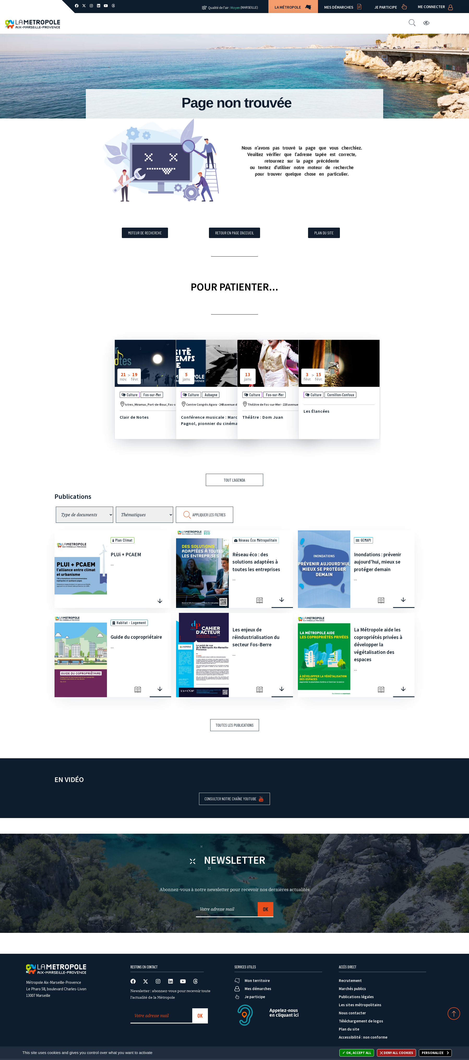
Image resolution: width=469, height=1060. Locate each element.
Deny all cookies (396, 1053)
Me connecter (431, 6)
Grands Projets (218, 23)
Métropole (147, 23)
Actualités (259, 23)
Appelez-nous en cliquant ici (284, 1012)
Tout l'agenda (234, 479)
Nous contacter (300, 23)
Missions (180, 23)
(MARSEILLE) (249, 7)
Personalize (433, 1053)
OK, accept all (356, 1053)
